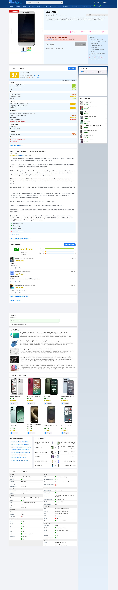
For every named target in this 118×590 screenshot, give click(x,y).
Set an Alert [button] (49, 39)
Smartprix (21, 155)
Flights (98, 6)
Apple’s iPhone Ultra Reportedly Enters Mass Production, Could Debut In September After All (46, 365)
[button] (43, 146)
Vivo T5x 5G (47, 396)
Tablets (38, 6)
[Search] (43, 2)
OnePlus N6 (13, 425)
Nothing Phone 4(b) (15, 396)
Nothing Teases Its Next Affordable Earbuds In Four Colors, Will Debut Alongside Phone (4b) (45, 357)
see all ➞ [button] (36, 75)
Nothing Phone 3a (66, 425)
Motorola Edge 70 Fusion (67, 396)
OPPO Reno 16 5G (88, 140)
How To (24, 6)
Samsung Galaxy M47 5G (33, 396)
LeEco (105, 15)
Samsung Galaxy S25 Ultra (51, 425)
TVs (50, 6)
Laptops (45, 6)
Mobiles (31, 6)
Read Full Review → (15, 234)
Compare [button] (71, 68)
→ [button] (20, 239)
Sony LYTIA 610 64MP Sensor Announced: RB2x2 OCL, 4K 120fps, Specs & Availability (44, 333)
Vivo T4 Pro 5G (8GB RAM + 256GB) (34, 425)
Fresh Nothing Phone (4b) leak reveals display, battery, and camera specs (40, 341)
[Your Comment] (35, 321)
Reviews (17, 6)
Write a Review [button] (69, 245)
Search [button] (80, 44)
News (11, 6)
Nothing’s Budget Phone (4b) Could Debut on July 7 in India (36, 349)
